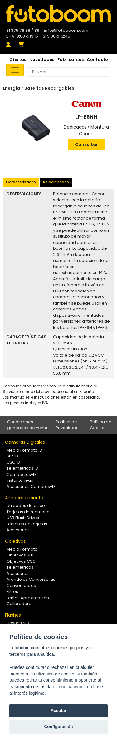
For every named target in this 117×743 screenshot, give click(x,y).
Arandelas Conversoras (31, 579)
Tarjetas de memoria (28, 512)
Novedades (41, 60)
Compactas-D (21, 474)
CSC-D (13, 462)
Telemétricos (20, 567)
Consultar (86, 144)
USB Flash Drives (23, 518)
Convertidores (21, 586)
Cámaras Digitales (25, 442)
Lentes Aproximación (28, 598)
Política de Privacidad (66, 425)
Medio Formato (22, 549)
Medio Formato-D (24, 450)
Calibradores (20, 604)
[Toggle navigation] (15, 70)
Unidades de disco (26, 506)
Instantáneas (20, 480)
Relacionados (56, 182)
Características (21, 182)
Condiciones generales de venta (27, 425)
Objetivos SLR (20, 555)
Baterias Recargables (49, 88)
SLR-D (12, 456)
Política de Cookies (100, 425)
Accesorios (18, 530)
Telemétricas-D (22, 468)
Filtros (12, 591)
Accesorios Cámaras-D (31, 487)
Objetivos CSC (21, 561)
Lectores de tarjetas (27, 524)
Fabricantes (70, 60)
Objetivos (15, 541)
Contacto (97, 60)
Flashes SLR (18, 623)
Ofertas (17, 60)
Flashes (13, 615)
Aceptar (58, 710)
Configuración (58, 726)
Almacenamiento (24, 498)
